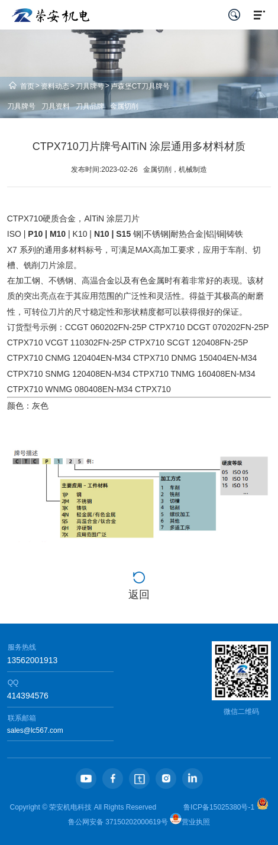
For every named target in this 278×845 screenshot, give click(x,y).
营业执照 (190, 822)
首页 (27, 86)
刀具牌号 (90, 86)
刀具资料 (55, 106)
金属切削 (124, 106)
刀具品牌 (90, 106)
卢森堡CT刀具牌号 (140, 86)
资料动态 (55, 86)
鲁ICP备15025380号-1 (218, 807)
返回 (139, 595)
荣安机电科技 (70, 807)
